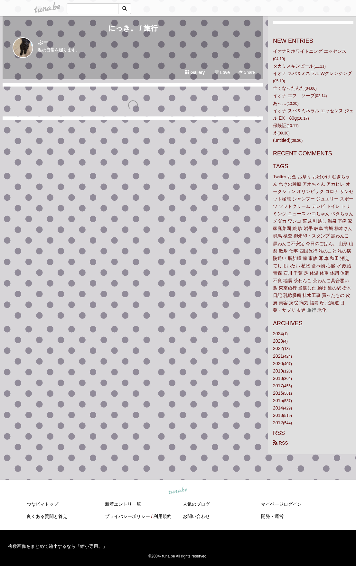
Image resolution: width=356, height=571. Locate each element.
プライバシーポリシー (127, 516)
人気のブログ (196, 504)
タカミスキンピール (293, 66)
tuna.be (178, 491)
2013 (278, 415)
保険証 (279, 125)
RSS (280, 443)
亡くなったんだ (288, 88)
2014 (278, 407)
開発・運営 (272, 516)
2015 (278, 400)
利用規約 (163, 516)
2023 (278, 341)
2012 (278, 422)
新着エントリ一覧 (123, 504)
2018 (278, 378)
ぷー (43, 42)
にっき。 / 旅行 (132, 28)
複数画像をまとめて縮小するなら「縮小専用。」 (57, 546)
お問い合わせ (196, 516)
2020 (278, 363)
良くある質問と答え (47, 516)
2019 (278, 370)
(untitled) (281, 140)
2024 (278, 333)
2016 (278, 393)
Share (247, 72)
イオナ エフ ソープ (294, 95)
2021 (278, 356)
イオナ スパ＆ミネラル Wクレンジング (312, 73)
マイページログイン (281, 504)
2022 (278, 348)
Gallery (195, 72)
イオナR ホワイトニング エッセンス (309, 51)
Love (222, 72)
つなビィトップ (42, 504)
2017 (278, 385)
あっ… (279, 103)
